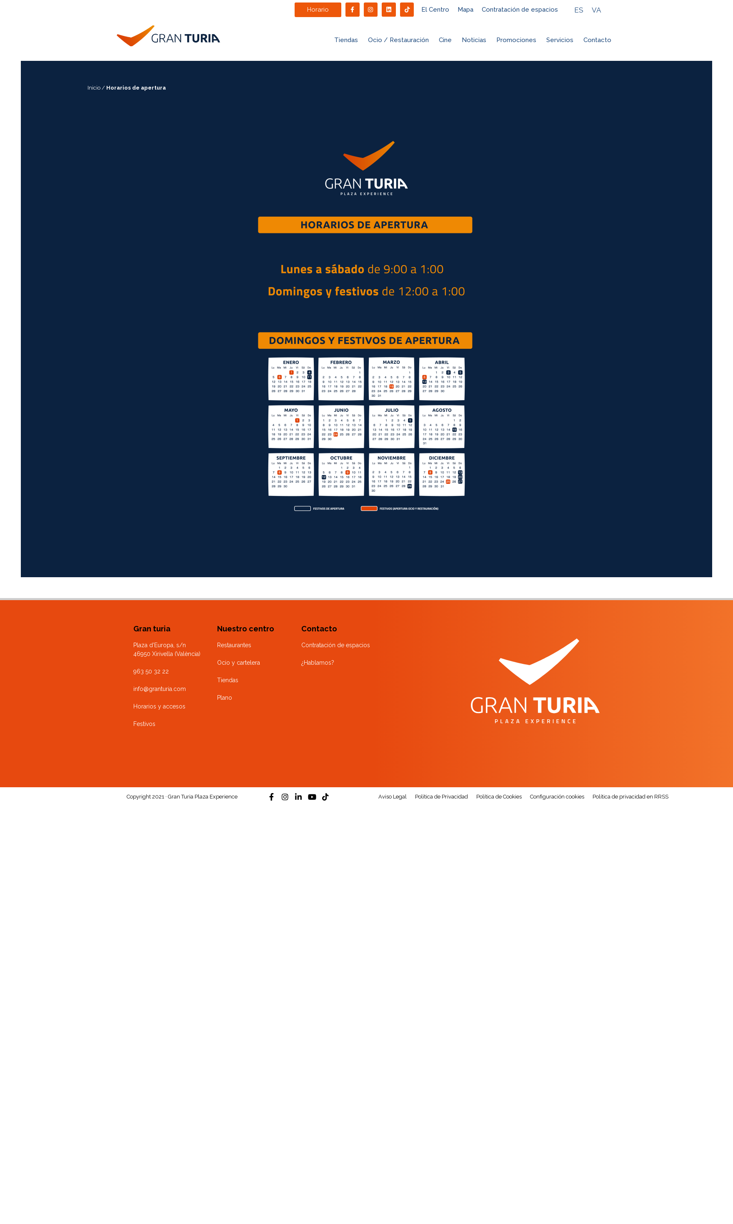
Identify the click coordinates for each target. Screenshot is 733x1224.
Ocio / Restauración (398, 40)
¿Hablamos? (317, 662)
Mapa (465, 9)
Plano (224, 697)
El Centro (435, 9)
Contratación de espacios (520, 9)
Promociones (516, 40)
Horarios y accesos (159, 706)
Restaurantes (234, 645)
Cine (445, 40)
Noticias (474, 40)
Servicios (559, 40)
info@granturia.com (159, 689)
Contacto (597, 40)
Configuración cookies (557, 796)
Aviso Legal (392, 796)
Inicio (94, 88)
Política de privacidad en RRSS (630, 796)
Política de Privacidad (441, 796)
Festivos (144, 724)
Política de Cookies (499, 796)
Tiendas (346, 40)
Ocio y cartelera (238, 662)
